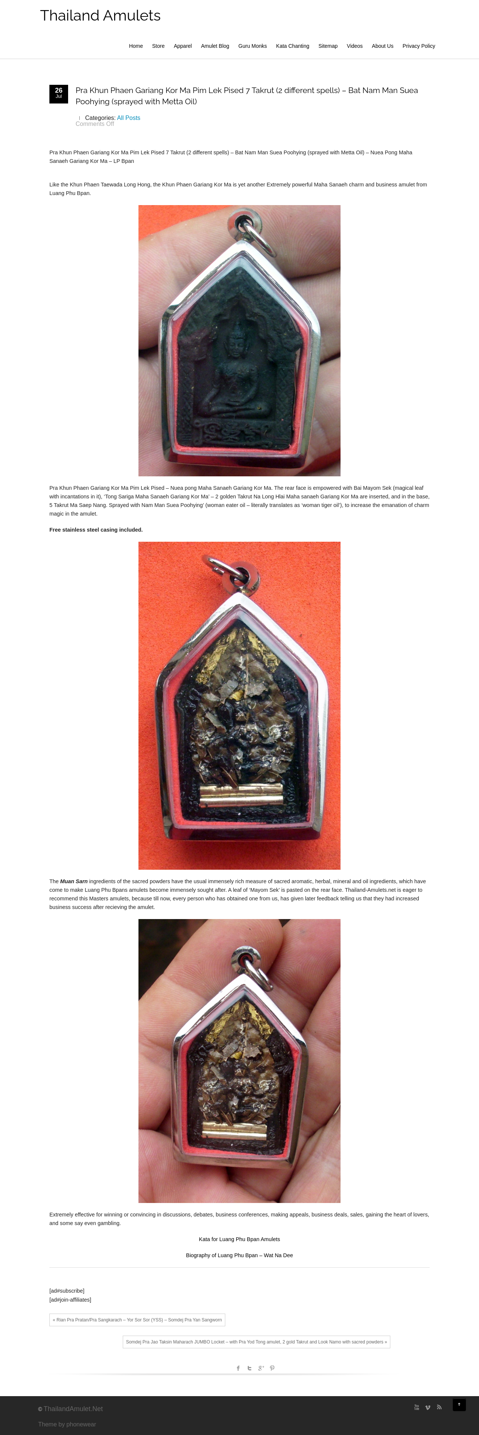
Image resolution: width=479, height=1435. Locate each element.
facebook (238, 1368)
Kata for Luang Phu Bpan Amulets (239, 1239)
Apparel (183, 46)
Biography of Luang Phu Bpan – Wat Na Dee (239, 1255)
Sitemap (328, 46)
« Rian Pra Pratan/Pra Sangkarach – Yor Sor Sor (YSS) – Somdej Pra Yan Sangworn (137, 1320)
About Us (383, 46)
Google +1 (260, 1368)
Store (158, 46)
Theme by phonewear (67, 1424)
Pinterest (272, 1368)
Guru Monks (252, 46)
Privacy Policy (419, 46)
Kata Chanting (292, 46)
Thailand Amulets (100, 15)
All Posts (128, 118)
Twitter (249, 1368)
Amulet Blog (215, 46)
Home (136, 46)
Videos (355, 46)
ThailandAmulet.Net (73, 1409)
